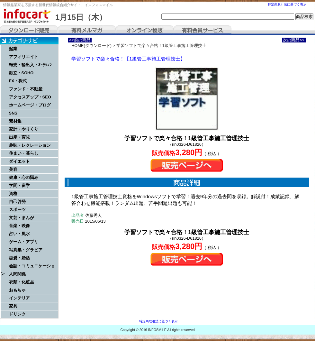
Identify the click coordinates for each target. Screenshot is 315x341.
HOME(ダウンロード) (91, 45)
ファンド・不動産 (25, 89)
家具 (13, 306)
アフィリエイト (23, 56)
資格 (13, 193)
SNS (13, 113)
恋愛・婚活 (19, 257)
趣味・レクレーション (30, 145)
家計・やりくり (23, 129)
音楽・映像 (19, 225)
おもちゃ (17, 290)
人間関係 (17, 274)
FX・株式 (18, 80)
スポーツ (17, 209)
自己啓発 (17, 201)
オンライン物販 (145, 30)
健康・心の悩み (23, 177)
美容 (13, 169)
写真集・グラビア (25, 249)
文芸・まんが (21, 217)
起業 (13, 48)
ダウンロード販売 (29, 30)
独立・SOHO (21, 72)
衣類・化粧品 (21, 282)
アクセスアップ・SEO (30, 97)
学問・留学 (19, 185)
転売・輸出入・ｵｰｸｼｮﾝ (30, 64)
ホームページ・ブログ (30, 105)
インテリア (19, 298)
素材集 (15, 121)
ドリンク (17, 314)
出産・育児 (19, 137)
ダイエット (19, 161)
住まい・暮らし (23, 153)
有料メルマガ (87, 30)
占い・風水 (19, 233)
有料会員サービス (202, 30)
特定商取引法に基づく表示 (287, 4)
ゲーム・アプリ (23, 241)
